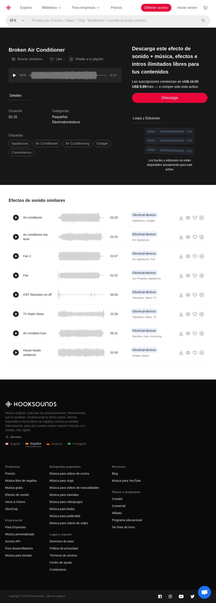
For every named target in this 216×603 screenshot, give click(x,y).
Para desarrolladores (19, 548)
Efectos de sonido (17, 494)
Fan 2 (27, 256)
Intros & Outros (15, 502)
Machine (137, 336)
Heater (136, 355)
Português (77, 444)
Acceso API (13, 541)
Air (133, 240)
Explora (26, 7)
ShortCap (11, 509)
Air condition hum (34, 333)
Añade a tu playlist (86, 59)
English (12, 444)
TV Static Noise (33, 314)
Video (148, 297)
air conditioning (77, 143)
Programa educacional (127, 520)
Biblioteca (52, 8)
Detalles (15, 95)
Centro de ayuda (61, 562)
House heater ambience (32, 353)
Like (56, 59)
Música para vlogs (62, 480)
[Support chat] (204, 592)
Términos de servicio (63, 555)
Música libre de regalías (21, 480)
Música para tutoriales (64, 494)
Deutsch (54, 444)
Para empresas (86, 8)
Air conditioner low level (35, 237)
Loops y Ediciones (146, 118)
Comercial (118, 506)
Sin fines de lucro (123, 527)
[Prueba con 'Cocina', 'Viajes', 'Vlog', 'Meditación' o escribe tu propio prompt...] (113, 21)
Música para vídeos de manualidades (74, 487)
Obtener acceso (156, 7)
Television (138, 297)
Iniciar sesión (187, 7)
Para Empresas (15, 527)
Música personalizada (19, 534)
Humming (155, 336)
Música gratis (14, 487)
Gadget (150, 220)
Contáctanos (58, 569)
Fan (153, 259)
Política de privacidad (64, 548)
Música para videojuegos (66, 502)
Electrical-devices (144, 215)
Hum (146, 336)
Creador (117, 499)
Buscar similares (26, 59)
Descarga (170, 98)
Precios (116, 7)
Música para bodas (62, 509)
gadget (102, 143)
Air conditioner (32, 217)
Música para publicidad (65, 516)
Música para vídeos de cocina (69, 473)
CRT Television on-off (37, 294)
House (145, 355)
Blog (115, 473)
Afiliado (117, 513)
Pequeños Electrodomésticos (66, 119)
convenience (21, 152)
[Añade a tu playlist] (201, 217)
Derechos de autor (62, 541)
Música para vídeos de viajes (69, 523)
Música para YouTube (126, 480)
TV (154, 297)
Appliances (19, 143)
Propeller (142, 278)
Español (33, 444)
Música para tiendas (18, 555)
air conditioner (46, 143)
